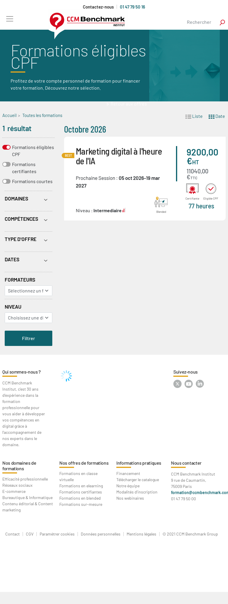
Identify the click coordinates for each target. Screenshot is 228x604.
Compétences (21, 219)
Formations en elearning (81, 485)
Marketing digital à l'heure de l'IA (119, 155)
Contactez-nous (98, 7)
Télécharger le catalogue (137, 479)
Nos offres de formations (83, 463)
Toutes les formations (42, 115)
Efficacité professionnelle (25, 478)
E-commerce (14, 491)
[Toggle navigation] (9, 19)
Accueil (9, 115)
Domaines (16, 198)
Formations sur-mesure (80, 504)
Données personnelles (100, 534)
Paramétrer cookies (57, 534)
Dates (12, 259)
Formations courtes (32, 181)
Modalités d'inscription (136, 491)
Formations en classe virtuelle (78, 476)
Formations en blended (80, 498)
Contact (12, 534)
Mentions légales (141, 534)
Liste (194, 116)
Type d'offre (20, 239)
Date (217, 116)
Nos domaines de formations (19, 465)
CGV (29, 534)
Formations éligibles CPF (33, 150)
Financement (128, 473)
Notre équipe (128, 485)
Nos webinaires (130, 498)
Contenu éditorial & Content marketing (27, 506)
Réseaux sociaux (17, 485)
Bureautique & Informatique (27, 497)
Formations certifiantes (24, 167)
